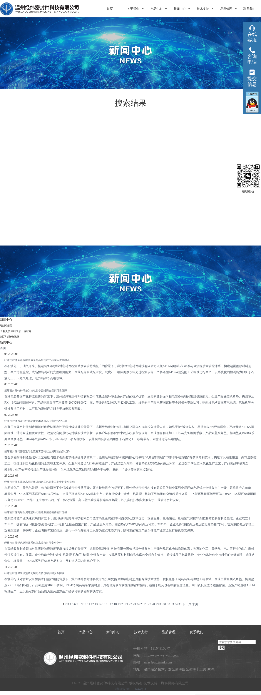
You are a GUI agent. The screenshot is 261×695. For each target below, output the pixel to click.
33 (172, 604)
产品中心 (156, 8)
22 (130, 604)
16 (107, 604)
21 (126, 604)
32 (168, 604)
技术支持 (203, 8)
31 (164, 604)
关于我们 (133, 8)
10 (84, 604)
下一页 (186, 604)
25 (141, 604)
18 (115, 604)
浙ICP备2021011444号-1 (130, 689)
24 (138, 604)
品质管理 (226, 8)
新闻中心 (180, 8)
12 (92, 604)
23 (134, 604)
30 (160, 604)
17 (111, 604)
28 (153, 604)
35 (179, 604)
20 (122, 604)
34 (176, 604)
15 (103, 604)
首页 (110, 8)
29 (157, 604)
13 (96, 604)
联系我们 (249, 8)
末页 (195, 604)
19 (118, 604)
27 (149, 604)
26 (145, 604)
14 (100, 604)
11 (88, 604)
